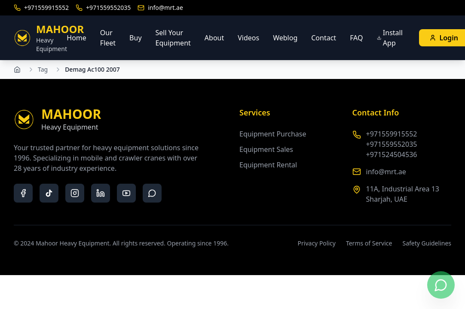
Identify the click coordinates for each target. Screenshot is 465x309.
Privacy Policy (317, 243)
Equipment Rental (268, 165)
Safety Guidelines (426, 243)
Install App (390, 38)
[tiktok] (49, 193)
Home (76, 37)
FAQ (356, 37)
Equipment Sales (266, 149)
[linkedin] (100, 193)
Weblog (285, 37)
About (214, 37)
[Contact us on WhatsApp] (441, 285)
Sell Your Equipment (173, 38)
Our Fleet (108, 38)
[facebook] (23, 193)
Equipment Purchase (272, 134)
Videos (248, 37)
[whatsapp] (152, 193)
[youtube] (126, 193)
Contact (323, 37)
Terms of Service (369, 243)
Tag (43, 69)
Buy (135, 37)
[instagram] (74, 193)
